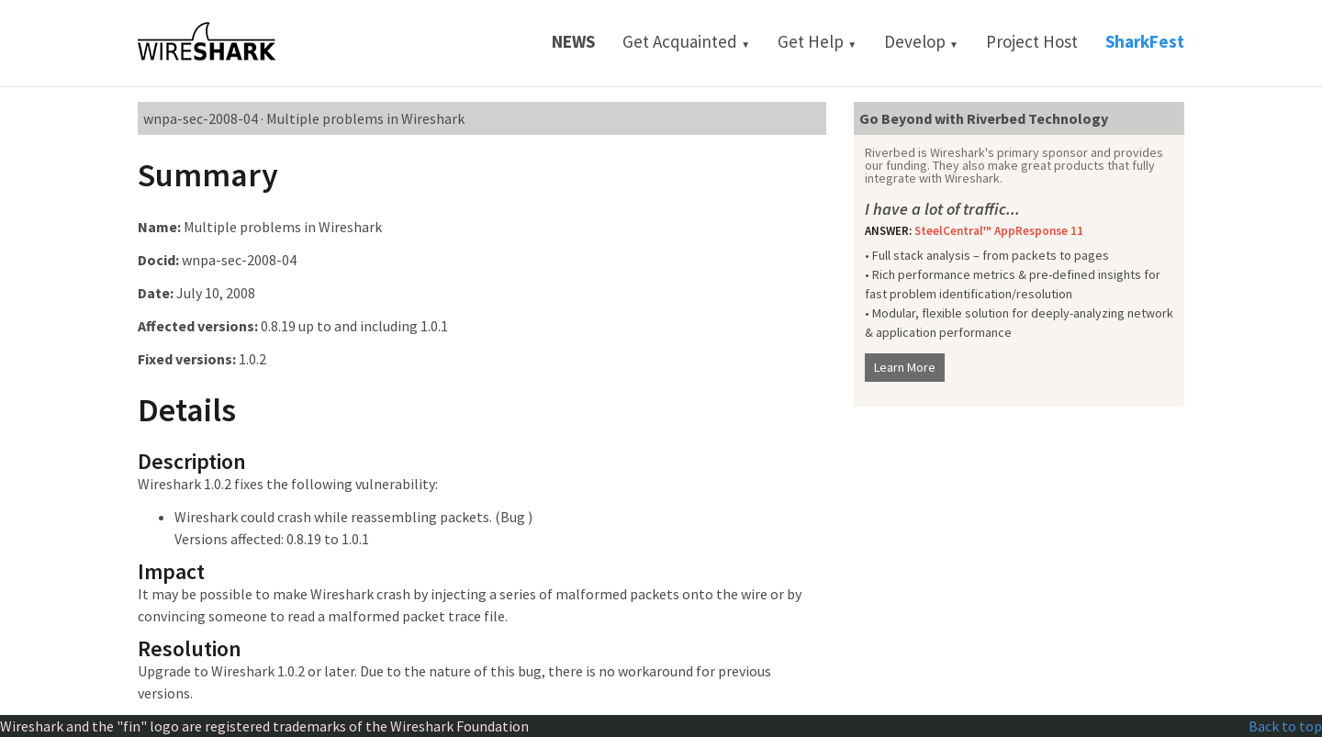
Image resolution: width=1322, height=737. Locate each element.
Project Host (1032, 41)
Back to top (1285, 726)
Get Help (817, 41)
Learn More (904, 367)
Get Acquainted (686, 41)
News (573, 41)
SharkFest (1144, 41)
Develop (921, 41)
